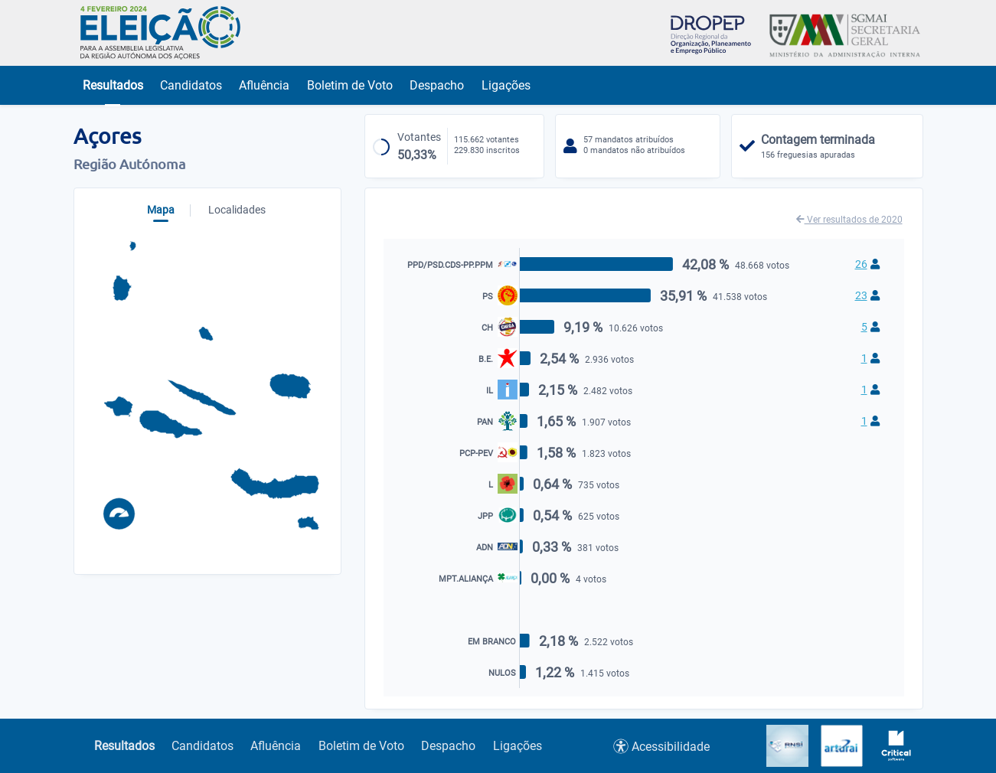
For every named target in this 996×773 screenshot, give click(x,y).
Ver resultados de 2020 (849, 219)
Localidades (237, 210)
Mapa (161, 210)
